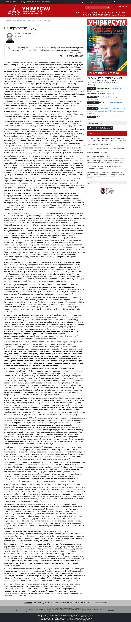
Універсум (79, 12)
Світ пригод (91, 12)
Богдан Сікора (103, 97)
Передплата (46, 2)
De (123, 2)
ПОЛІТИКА (92, 88)
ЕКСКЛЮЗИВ (92, 109)
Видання (102, 12)
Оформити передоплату (100, 128)
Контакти (38, 2)
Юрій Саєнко (101, 117)
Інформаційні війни (101, 15)
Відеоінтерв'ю (118, 15)
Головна (9, 2)
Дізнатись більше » (95, 183)
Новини (87, 15)
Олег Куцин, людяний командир (100, 156)
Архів (110, 12)
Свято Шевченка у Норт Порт (98, 152)
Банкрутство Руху (45, 21)
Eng (120, 2)
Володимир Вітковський (24, 34)
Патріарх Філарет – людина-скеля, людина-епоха (106, 148)
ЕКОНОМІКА (92, 97)
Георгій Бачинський (104, 89)
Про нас (15, 2)
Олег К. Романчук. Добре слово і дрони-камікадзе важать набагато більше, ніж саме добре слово (106, 161)
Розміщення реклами (27, 2)
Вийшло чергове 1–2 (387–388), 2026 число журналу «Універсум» (104, 167)
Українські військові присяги (98, 144)
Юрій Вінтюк (103, 103)
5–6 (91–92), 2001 (32, 21)
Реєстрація (122, 7)
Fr (121, 2)
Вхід (114, 7)
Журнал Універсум (19, 21)
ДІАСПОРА (92, 117)
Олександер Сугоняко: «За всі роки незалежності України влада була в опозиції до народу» (106, 110)
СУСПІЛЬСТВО (93, 103)
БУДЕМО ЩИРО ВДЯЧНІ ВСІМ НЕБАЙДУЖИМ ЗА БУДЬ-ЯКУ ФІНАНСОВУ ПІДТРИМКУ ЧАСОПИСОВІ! (106, 139)
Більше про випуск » (96, 123)
